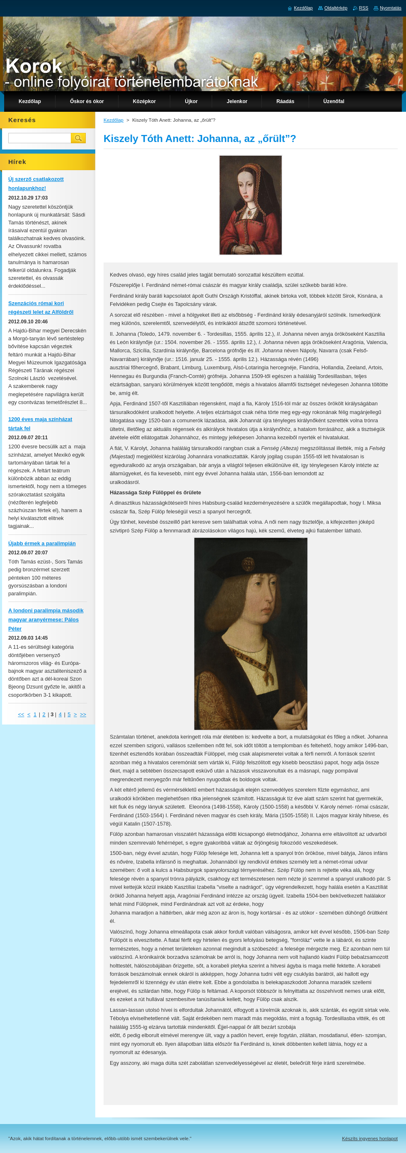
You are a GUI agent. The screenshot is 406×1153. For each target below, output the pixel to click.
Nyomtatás (390, 7)
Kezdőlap (113, 120)
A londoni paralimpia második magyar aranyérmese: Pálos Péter (46, 619)
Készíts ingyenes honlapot (370, 1138)
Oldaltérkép (336, 7)
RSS (363, 7)
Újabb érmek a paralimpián (42, 543)
